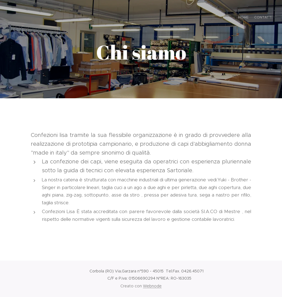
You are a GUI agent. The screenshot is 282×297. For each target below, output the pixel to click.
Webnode (152, 285)
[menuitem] (267, 18)
